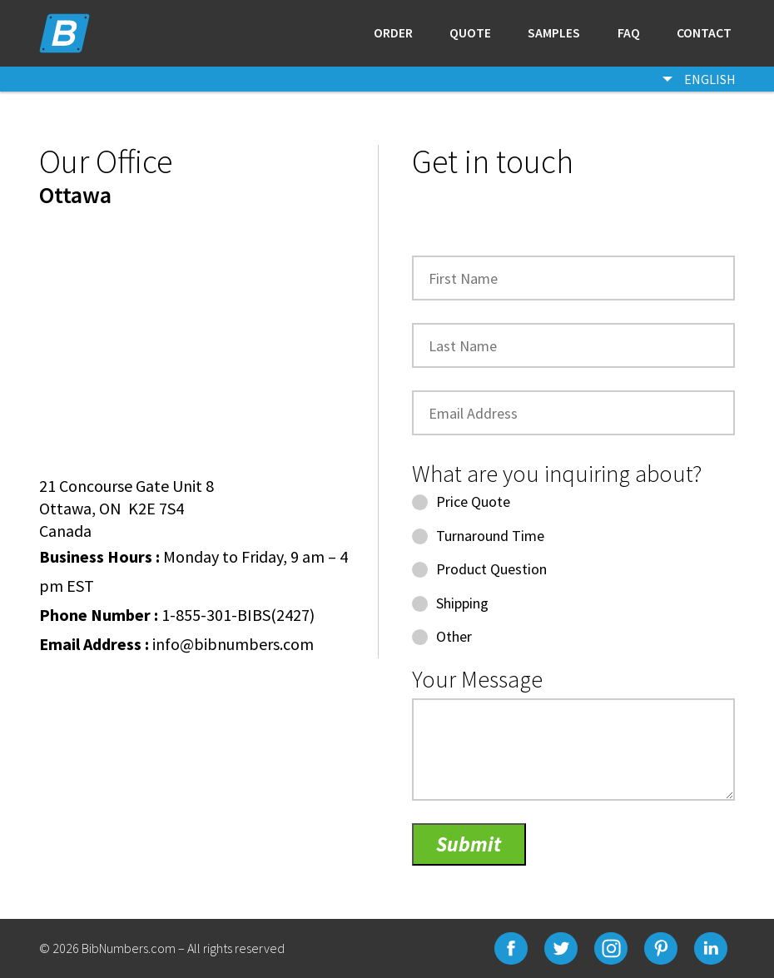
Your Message (477, 679)
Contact (704, 34)
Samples (554, 34)
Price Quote (461, 501)
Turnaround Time (478, 535)
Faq (629, 34)
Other (442, 636)
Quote (470, 34)
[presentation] (538, 215)
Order (393, 34)
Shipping (450, 603)
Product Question (479, 568)
